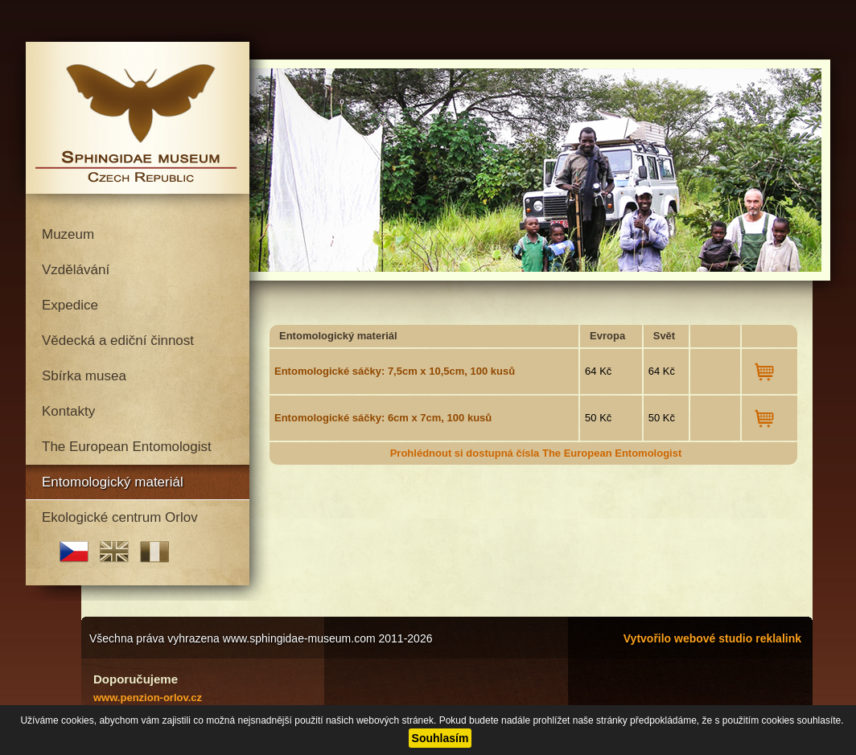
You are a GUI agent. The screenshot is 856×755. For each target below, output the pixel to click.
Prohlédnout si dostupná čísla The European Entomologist (536, 453)
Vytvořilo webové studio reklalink (712, 638)
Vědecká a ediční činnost (118, 340)
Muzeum (68, 234)
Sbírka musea (84, 376)
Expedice (70, 305)
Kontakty (68, 411)
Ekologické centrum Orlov (120, 517)
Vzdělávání (75, 269)
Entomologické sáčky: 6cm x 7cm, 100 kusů (383, 418)
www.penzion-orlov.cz (147, 697)
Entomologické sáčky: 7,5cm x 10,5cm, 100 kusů (394, 371)
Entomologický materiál (112, 482)
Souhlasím (440, 738)
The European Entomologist (127, 446)
